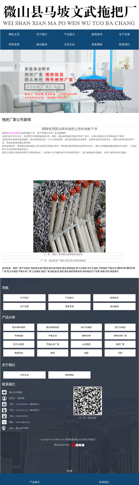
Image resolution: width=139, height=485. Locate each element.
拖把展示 (114, 271)
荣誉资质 (14, 44)
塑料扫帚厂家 (120, 335)
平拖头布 (112, 268)
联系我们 (124, 44)
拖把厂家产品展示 (21, 268)
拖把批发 (54, 271)
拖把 (62, 271)
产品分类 (8, 317)
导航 (5, 288)
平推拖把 (103, 268)
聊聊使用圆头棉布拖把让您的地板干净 (69, 129)
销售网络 (97, 44)
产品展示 (69, 34)
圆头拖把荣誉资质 (73, 271)
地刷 (102, 271)
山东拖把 (36, 271)
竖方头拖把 (92, 268)
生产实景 (124, 34)
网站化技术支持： (69, 445)
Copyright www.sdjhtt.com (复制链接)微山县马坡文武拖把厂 (68, 439)
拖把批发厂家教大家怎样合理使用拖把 (67, 260)
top (69, 470)
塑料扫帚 (121, 268)
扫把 (107, 271)
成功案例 (41, 44)
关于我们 (41, 34)
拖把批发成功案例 (39, 268)
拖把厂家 (45, 271)
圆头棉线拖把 (68, 268)
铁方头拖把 (81, 268)
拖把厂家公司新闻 (16, 120)
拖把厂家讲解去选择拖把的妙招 (67, 254)
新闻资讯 (97, 34)
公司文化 (69, 44)
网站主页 (14, 34)
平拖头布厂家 (24, 271)
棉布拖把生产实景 (91, 271)
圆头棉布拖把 (55, 268)
